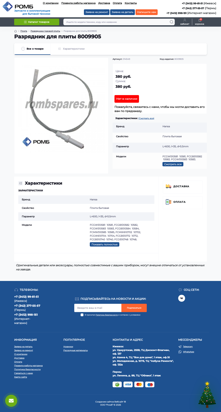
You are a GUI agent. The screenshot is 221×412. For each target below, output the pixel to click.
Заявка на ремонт (96, 12)
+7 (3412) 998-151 (176, 13)
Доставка (104, 3)
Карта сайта (20, 377)
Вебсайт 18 (120, 401)
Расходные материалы (75, 350)
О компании (51, 3)
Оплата (117, 3)
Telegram (188, 346)
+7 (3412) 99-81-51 (192, 3)
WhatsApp (188, 351)
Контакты (131, 3)
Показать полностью (105, 244)
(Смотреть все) (146, 118)
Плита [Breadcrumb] (23, 31)
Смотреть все (173, 164)
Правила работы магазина (78, 3)
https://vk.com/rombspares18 (181, 298)
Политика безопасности (107, 315)
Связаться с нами (23, 373)
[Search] (172, 22)
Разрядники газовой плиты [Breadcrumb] (45, 31)
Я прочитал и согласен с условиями (112, 315)
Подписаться (134, 308)
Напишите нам (146, 12)
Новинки (68, 346)
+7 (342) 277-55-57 (193, 8)
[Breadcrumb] (15, 31)
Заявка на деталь (122, 12)
